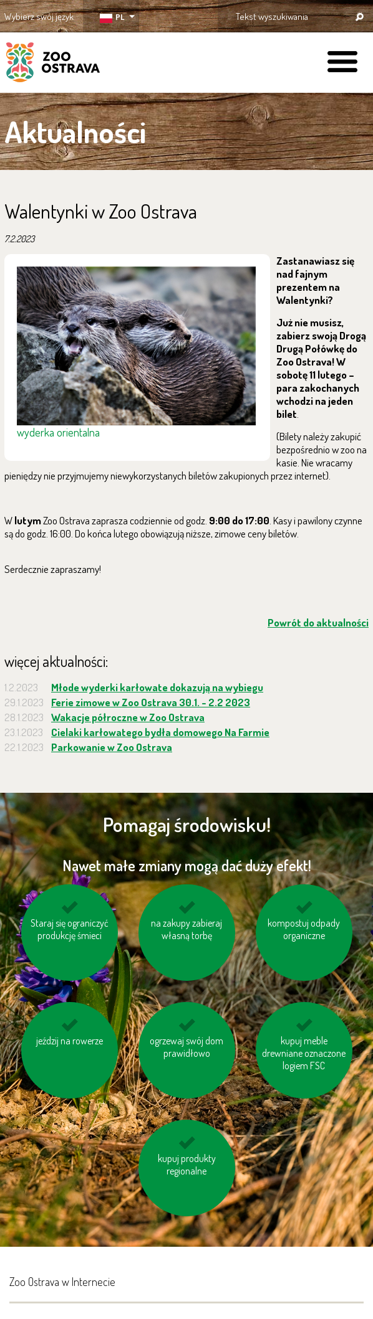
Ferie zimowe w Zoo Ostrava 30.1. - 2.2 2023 (150, 702)
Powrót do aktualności (318, 622)
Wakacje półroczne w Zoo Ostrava (128, 717)
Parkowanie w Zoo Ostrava (111, 747)
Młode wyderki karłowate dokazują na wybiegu (157, 687)
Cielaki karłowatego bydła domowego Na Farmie (160, 732)
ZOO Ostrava (53, 64)
